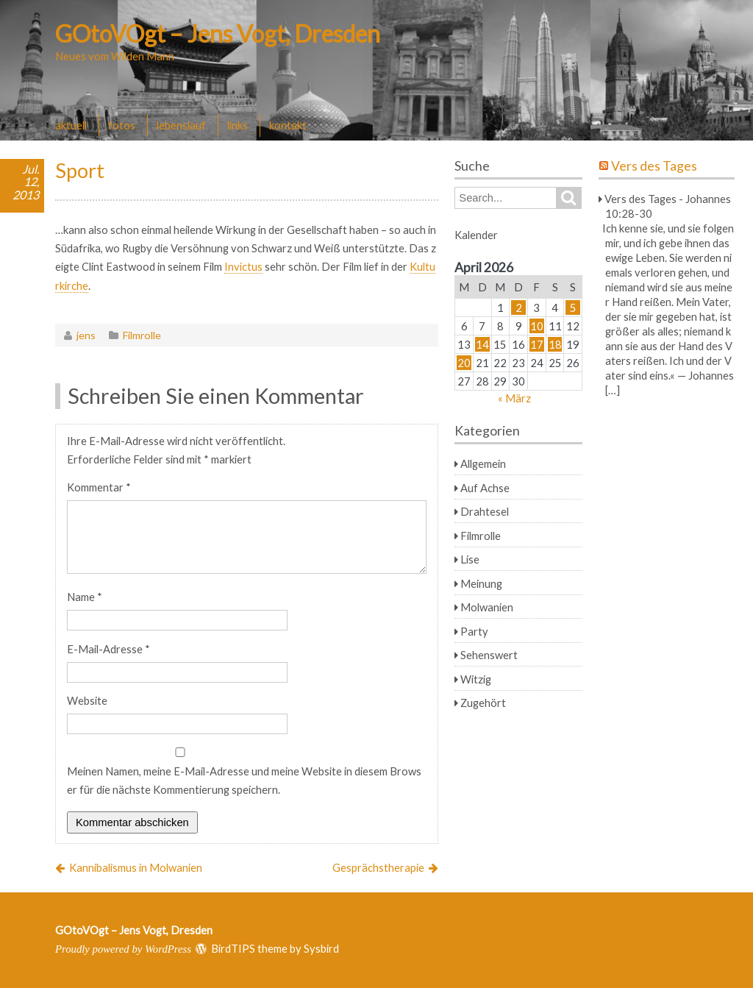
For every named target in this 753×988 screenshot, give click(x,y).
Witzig (475, 679)
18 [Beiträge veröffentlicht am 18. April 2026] (555, 344)
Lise (469, 559)
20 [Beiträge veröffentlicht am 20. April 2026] (464, 362)
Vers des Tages (654, 166)
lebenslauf (181, 125)
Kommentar (99, 487)
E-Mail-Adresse (108, 648)
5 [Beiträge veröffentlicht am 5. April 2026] (573, 307)
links (237, 125)
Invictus (243, 266)
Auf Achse (485, 487)
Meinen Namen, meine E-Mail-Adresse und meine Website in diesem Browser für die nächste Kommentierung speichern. (244, 780)
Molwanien (486, 607)
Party (474, 631)
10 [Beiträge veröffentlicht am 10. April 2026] (536, 326)
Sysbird (321, 948)
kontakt (288, 125)
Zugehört (483, 702)
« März (514, 398)
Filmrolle (142, 335)
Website (87, 700)
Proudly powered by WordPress (123, 949)
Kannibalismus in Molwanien (135, 867)
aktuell (71, 125)
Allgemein (483, 463)
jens (86, 335)
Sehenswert (489, 654)
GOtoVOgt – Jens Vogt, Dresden (217, 33)
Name (84, 596)
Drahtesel (484, 511)
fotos (121, 125)
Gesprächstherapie (378, 867)
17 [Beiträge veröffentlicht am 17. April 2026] (536, 344)
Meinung (481, 583)
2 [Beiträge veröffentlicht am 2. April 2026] (518, 307)
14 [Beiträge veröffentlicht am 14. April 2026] (482, 344)
